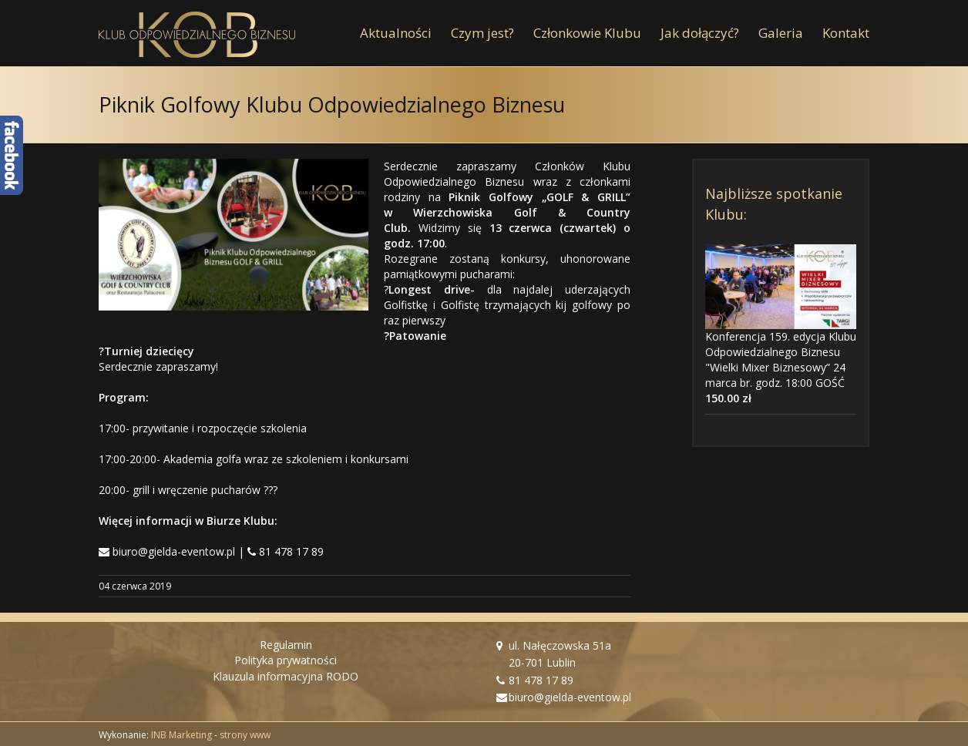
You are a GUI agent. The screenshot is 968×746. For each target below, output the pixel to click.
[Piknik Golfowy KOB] (233, 235)
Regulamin (286, 644)
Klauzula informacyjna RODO (285, 676)
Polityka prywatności (285, 660)
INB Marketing (181, 734)
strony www (245, 734)
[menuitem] (405, 33)
